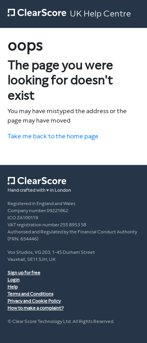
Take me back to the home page (52, 136)
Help (12, 287)
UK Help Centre (100, 14)
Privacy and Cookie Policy (34, 301)
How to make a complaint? (35, 308)
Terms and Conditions (30, 294)
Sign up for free (23, 272)
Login (13, 279)
